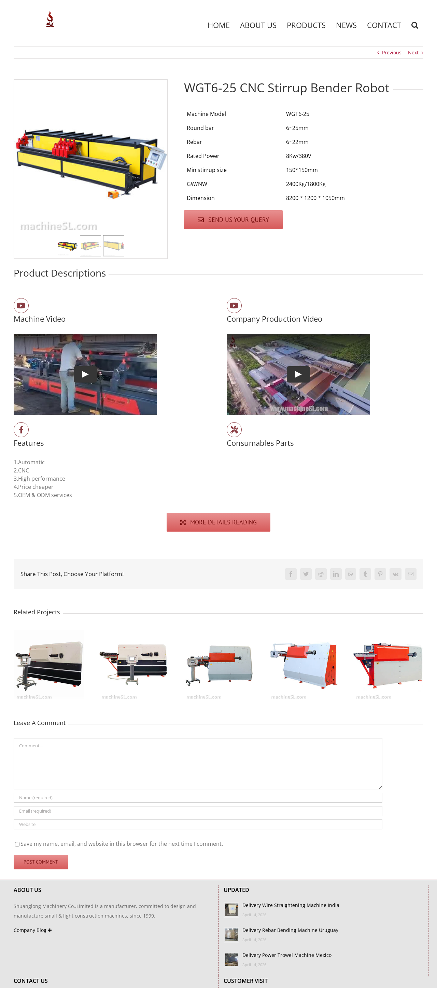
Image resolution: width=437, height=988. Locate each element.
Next (413, 52)
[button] (414, 25)
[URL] (198, 824)
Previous (391, 52)
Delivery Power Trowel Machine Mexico (287, 955)
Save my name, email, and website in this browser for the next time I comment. (121, 843)
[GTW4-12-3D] (219, 634)
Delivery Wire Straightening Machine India (290, 905)
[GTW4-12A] (303, 634)
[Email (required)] (198, 811)
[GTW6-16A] (49, 634)
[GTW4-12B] (388, 634)
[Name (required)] (198, 798)
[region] (90, 169)
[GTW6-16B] (134, 634)
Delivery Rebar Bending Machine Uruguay (290, 930)
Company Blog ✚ (33, 930)
